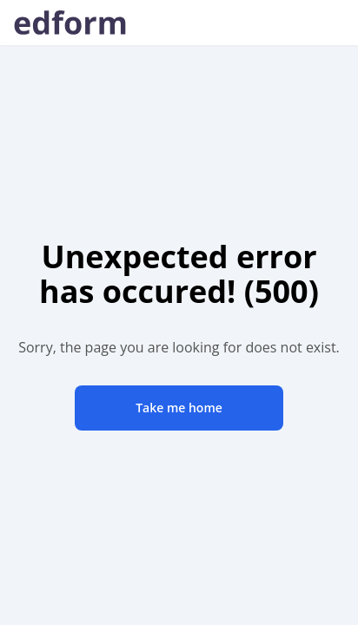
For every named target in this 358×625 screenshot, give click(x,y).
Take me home (179, 407)
